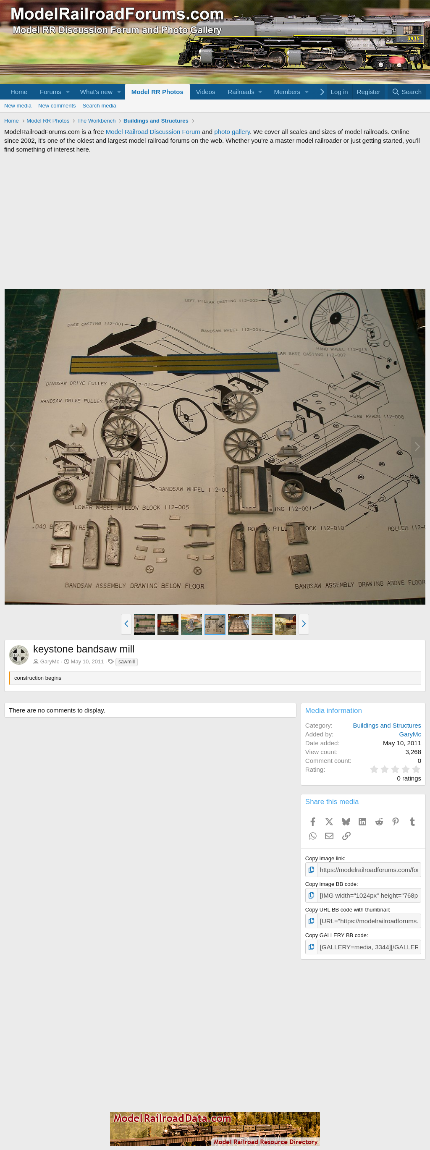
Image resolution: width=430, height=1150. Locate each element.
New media (17, 105)
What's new (96, 91)
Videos (205, 91)
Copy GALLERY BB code (336, 932)
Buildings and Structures (387, 725)
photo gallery (232, 131)
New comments (57, 105)
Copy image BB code (331, 883)
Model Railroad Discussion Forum (153, 131)
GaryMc (50, 661)
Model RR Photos (157, 91)
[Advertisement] (215, 221)
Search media (99, 105)
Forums (50, 91)
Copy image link (324, 858)
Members (287, 91)
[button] (68, 92)
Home (18, 91)
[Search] (407, 92)
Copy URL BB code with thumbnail (347, 907)
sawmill (126, 662)
